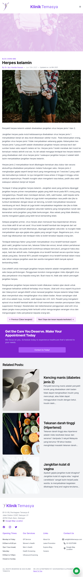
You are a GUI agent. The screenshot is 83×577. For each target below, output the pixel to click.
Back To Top (37, 571)
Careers (46, 551)
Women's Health (29, 543)
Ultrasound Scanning (30, 555)
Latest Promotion (49, 543)
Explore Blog (47, 547)
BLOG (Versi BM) (9, 59)
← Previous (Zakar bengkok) (20, 319)
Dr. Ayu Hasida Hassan (14, 67)
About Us (46, 539)
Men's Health (27, 547)
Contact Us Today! (42, 350)
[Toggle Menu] (80, 6)
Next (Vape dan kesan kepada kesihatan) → (56, 319)
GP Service (27, 539)
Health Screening (29, 551)
